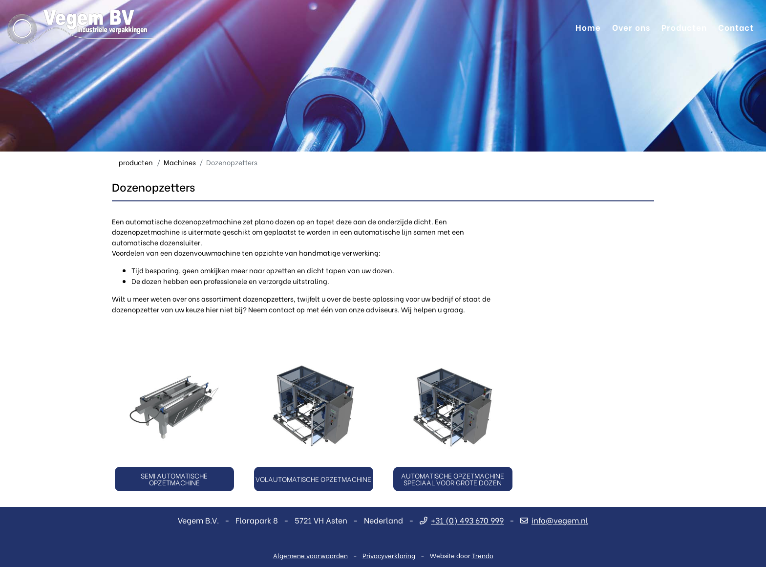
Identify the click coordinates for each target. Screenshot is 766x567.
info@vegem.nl (554, 519)
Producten (684, 27)
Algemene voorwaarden (310, 555)
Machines (180, 162)
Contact (736, 27)
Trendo (482, 555)
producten (136, 162)
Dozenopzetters (231, 162)
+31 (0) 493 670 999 (462, 519)
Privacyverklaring (388, 555)
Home (588, 27)
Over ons (631, 27)
